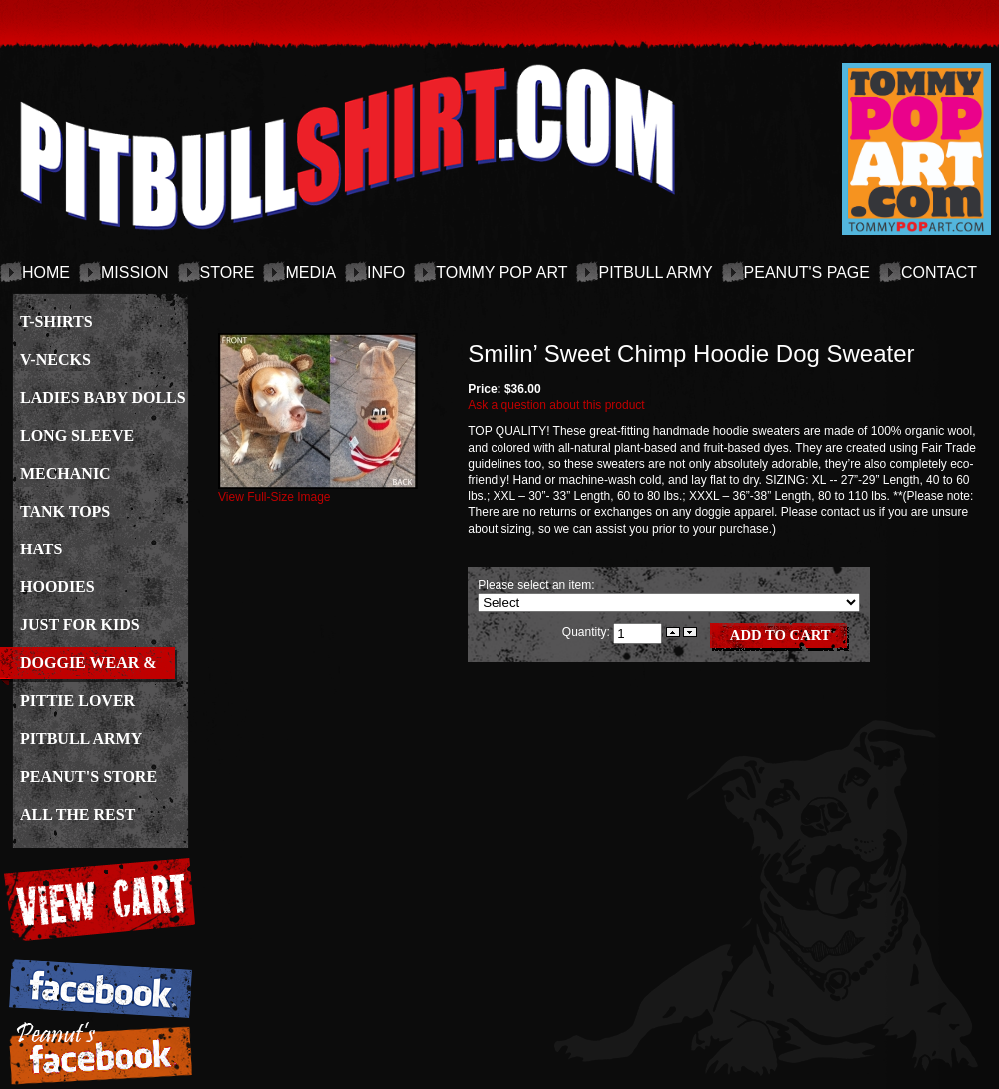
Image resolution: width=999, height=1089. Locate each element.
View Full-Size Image (318, 491)
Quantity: (587, 632)
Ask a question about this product (556, 405)
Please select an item (534, 585)
